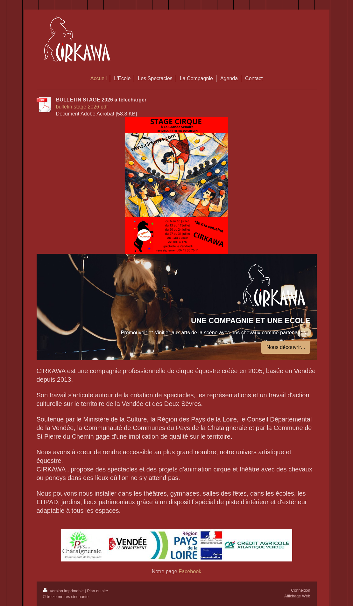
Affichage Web (297, 596)
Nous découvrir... (285, 347)
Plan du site (97, 591)
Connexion (300, 590)
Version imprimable (64, 591)
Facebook (189, 571)
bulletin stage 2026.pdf (82, 106)
